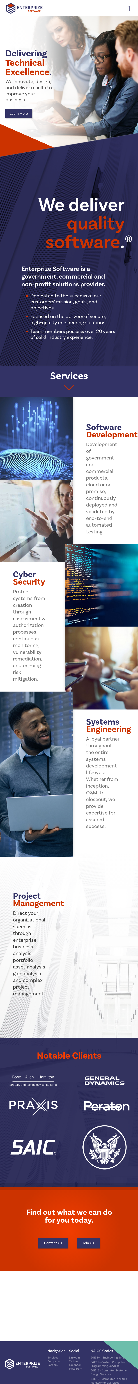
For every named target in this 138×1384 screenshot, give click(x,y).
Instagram (75, 1369)
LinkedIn (74, 1357)
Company (53, 1361)
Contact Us (53, 1243)
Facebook (75, 1365)
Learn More (19, 113)
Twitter (73, 1361)
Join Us (88, 1243)
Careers (52, 1365)
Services (52, 1357)
